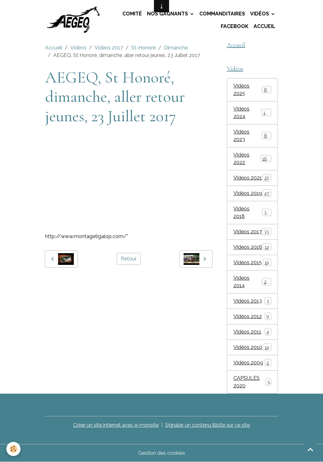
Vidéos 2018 (252, 212)
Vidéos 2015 (252, 262)
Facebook (235, 26)
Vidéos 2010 (252, 347)
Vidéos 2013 (252, 301)
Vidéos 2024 (252, 112)
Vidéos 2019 (252, 193)
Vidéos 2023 (252, 135)
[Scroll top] (310, 449)
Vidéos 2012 (252, 316)
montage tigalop (86, 281)
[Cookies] (13, 449)
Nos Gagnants (168, 14)
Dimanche (176, 48)
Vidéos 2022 (252, 158)
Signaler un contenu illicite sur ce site (207, 425)
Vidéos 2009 (252, 362)
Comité (132, 14)
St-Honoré (143, 48)
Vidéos (260, 14)
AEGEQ (55, 281)
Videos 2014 (252, 281)
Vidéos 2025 (252, 89)
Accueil (264, 26)
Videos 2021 (252, 177)
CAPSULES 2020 (252, 382)
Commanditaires (222, 14)
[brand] (75, 20)
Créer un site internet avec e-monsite (116, 425)
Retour (129, 259)
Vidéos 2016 (252, 247)
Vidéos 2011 (252, 331)
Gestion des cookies (161, 453)
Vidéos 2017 (109, 48)
